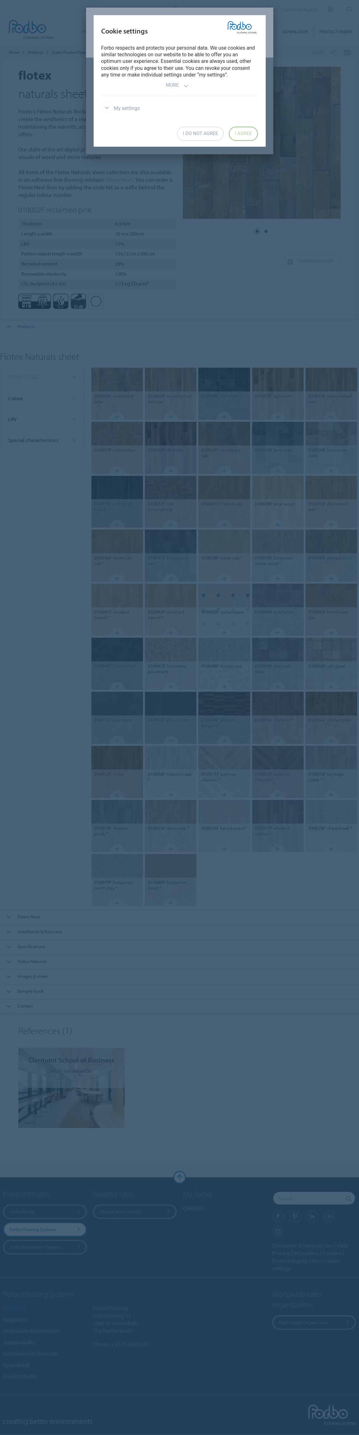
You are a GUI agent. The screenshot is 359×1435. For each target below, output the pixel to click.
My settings (120, 108)
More (177, 85)
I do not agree (200, 133)
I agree (243, 133)
